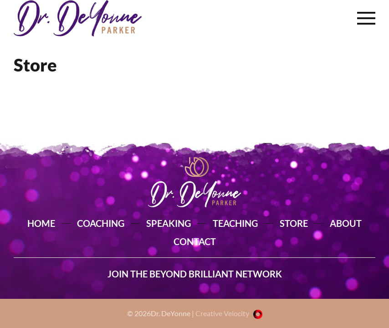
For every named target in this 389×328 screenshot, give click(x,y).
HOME (41, 223)
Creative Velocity (228, 313)
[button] (366, 18)
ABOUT (346, 223)
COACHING (100, 223)
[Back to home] (78, 18)
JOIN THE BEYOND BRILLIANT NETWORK (194, 273)
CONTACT (195, 241)
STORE (294, 223)
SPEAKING (168, 223)
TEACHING (235, 223)
